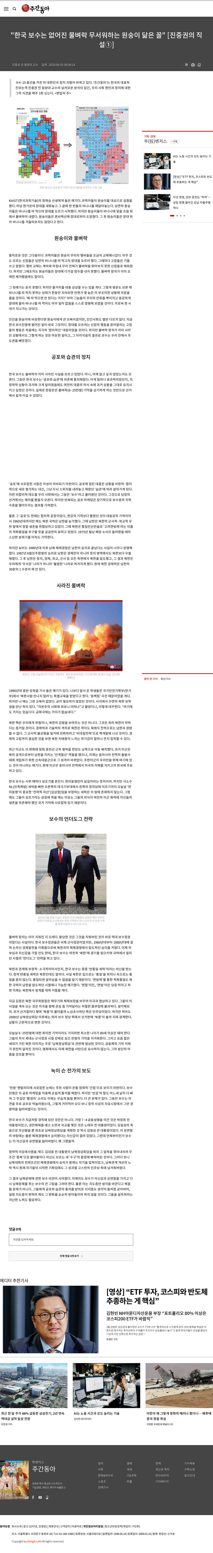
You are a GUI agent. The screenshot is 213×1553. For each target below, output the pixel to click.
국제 (129, 1469)
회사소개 (17, 1526)
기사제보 (189, 1463)
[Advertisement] (35, 439)
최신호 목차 (162, 1469)
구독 (175, 141)
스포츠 (102, 1481)
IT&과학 (131, 1475)
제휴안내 (54, 1526)
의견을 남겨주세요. (23, 1239)
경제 (129, 1463)
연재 (158, 1463)
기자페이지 (162, 1481)
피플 (129, 1481)
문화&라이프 (105, 1475)
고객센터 (65, 1526)
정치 (100, 1463)
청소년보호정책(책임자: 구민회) (122, 1526)
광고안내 (189, 1475)
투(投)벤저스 (155, 141)
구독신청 (189, 1469)
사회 (100, 1469)
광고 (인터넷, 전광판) (35, 1526)
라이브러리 (162, 1475)
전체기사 (103, 1487)
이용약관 (77, 1526)
